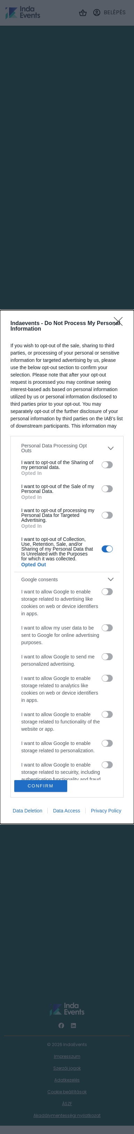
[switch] (107, 464)
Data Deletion (27, 810)
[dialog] (67, 567)
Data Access (66, 810)
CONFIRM (40, 785)
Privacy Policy (106, 810)
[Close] (120, 323)
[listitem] (67, 448)
